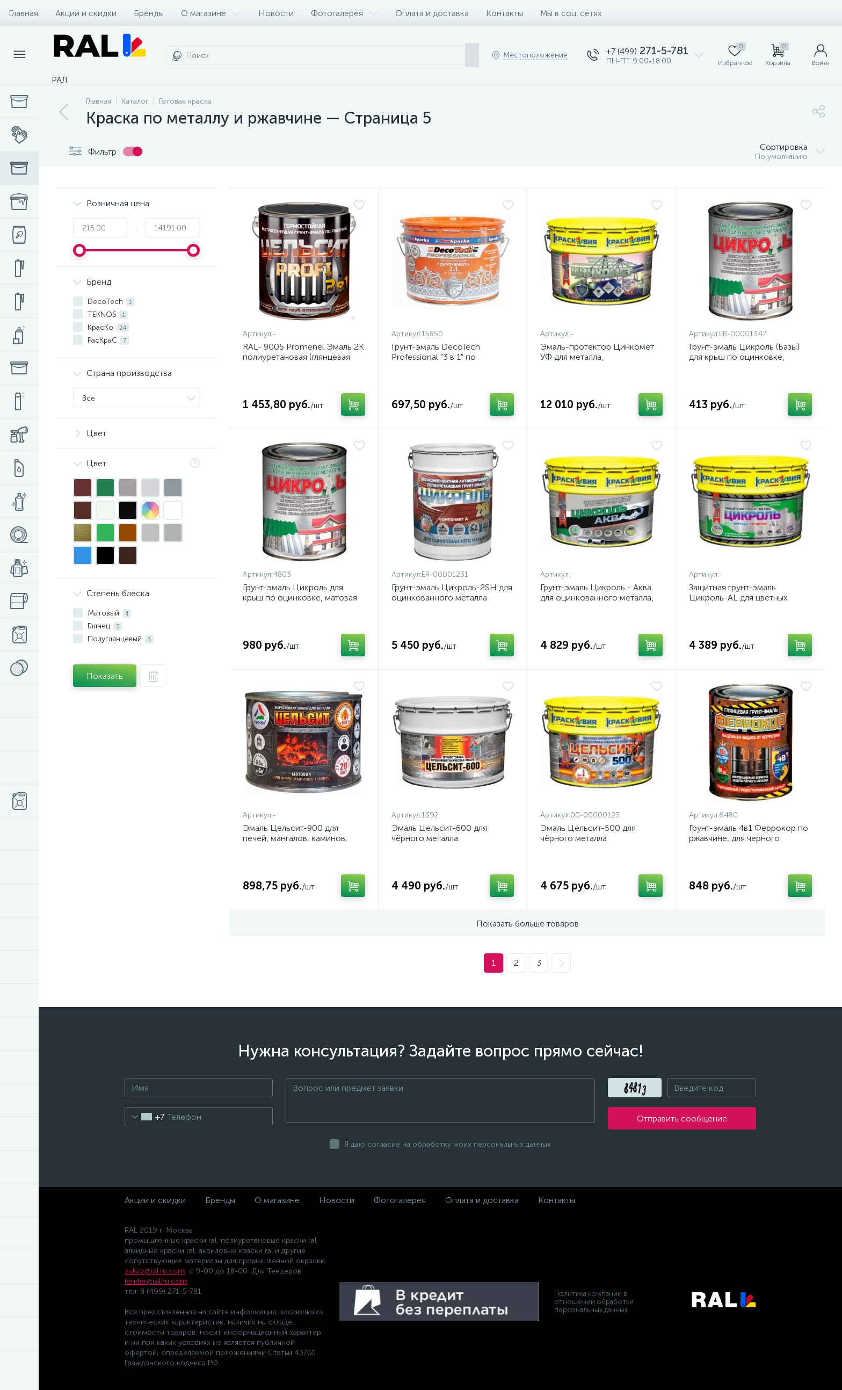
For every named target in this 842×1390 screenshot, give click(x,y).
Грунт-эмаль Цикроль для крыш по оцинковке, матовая (300, 592)
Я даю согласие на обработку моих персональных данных (447, 1144)
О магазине (211, 13)
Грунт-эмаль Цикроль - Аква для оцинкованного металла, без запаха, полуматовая (597, 597)
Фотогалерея (344, 13)
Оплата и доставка (432, 13)
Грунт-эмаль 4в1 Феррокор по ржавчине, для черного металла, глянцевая (748, 838)
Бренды (149, 13)
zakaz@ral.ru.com (155, 1271)
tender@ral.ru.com (156, 1281)
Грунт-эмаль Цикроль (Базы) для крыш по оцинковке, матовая (744, 357)
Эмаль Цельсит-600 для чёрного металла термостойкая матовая (439, 838)
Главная (23, 13)
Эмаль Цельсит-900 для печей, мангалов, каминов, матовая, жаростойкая (295, 838)
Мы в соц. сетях (571, 13)
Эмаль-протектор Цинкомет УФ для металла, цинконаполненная (597, 357)
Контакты (504, 13)
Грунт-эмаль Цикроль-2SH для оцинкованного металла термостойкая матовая (451, 597)
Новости (276, 13)
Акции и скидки (86, 13)
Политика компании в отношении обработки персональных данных (594, 1302)
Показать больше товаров (527, 923)
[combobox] (144, 1116)
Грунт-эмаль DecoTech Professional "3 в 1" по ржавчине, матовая (435, 357)
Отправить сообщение (682, 1118)
